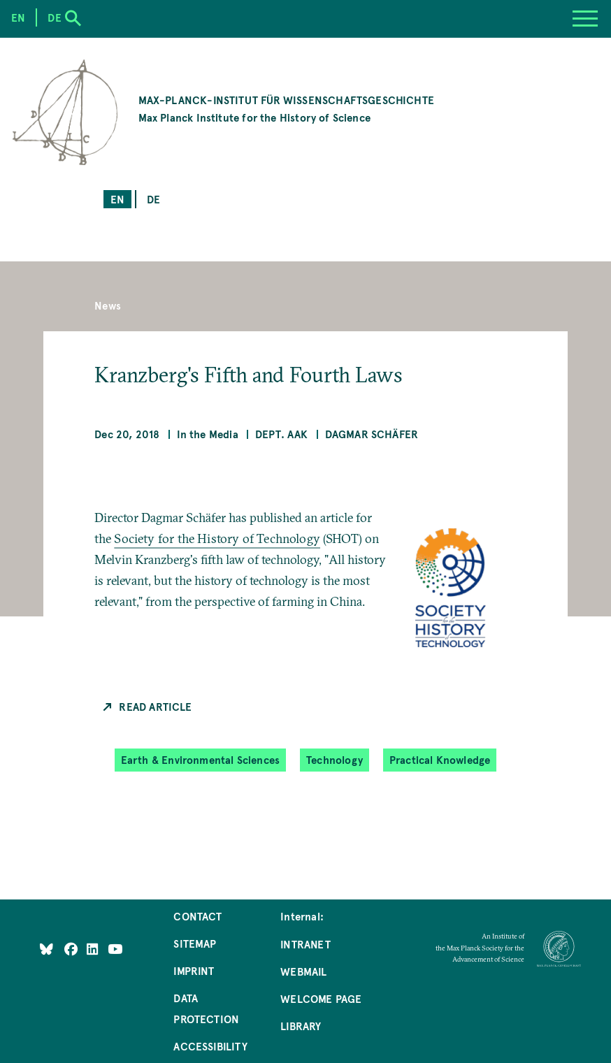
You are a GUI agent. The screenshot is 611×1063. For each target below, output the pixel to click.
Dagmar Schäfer (372, 433)
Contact (197, 916)
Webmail (303, 971)
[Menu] (585, 19)
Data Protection (206, 1008)
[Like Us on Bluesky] (46, 948)
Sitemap (194, 943)
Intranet (305, 944)
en (117, 198)
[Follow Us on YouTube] (115, 948)
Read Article (155, 706)
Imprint (193, 970)
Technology (334, 759)
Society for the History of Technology (217, 538)
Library (300, 1025)
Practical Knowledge (439, 759)
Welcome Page (320, 998)
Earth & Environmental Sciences (200, 759)
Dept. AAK (281, 433)
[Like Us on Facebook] (72, 948)
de (153, 198)
